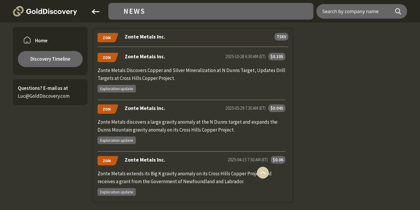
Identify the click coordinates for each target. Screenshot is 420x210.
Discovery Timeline (50, 59)
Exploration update (116, 88)
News (134, 11)
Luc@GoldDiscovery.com (44, 96)
